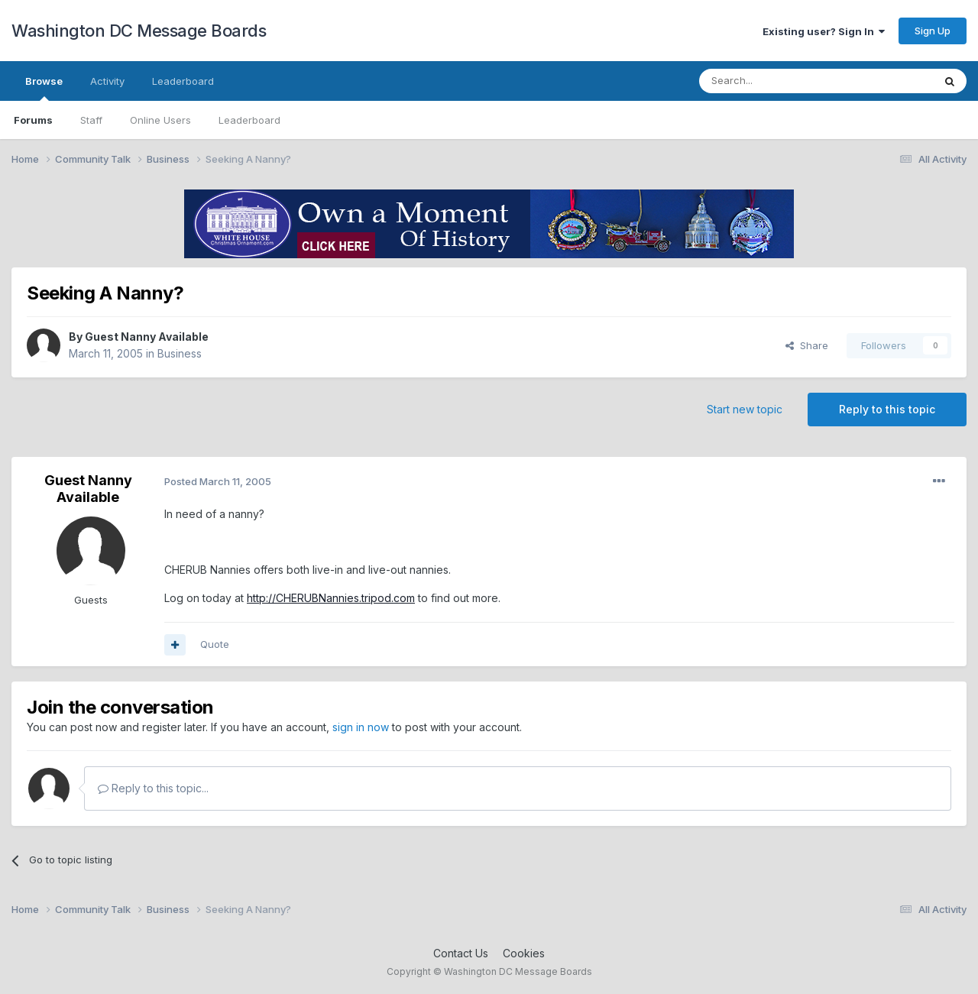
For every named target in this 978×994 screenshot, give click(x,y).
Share (806, 345)
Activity (107, 81)
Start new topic (744, 409)
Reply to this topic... (153, 788)
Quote (214, 644)
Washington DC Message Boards (138, 30)
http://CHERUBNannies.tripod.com (331, 597)
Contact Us (460, 953)
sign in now (360, 726)
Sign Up (932, 30)
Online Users (160, 120)
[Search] (777, 81)
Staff (91, 120)
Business (179, 353)
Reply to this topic (887, 409)
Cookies (524, 953)
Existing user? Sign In (824, 31)
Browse (44, 88)
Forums (33, 120)
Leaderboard (249, 120)
